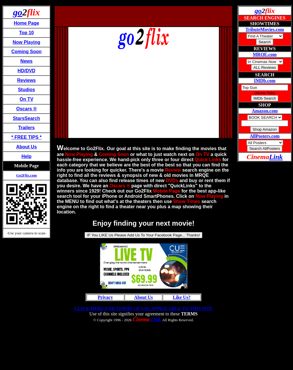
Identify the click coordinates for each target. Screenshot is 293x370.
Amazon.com (265, 110)
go (17, 12)
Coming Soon (26, 51)
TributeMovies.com (264, 29)
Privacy (105, 297)
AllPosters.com (265, 136)
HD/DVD (26, 70)
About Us (26, 146)
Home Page (26, 23)
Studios (26, 89)
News (26, 61)
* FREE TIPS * (26, 137)
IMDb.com (264, 80)
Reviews (26, 80)
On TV (26, 99)
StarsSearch (26, 118)
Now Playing (26, 42)
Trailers (26, 127)
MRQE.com (264, 54)
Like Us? (181, 297)
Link (156, 319)
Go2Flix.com (26, 175)
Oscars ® (26, 108)
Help (27, 156)
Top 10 (26, 32)
